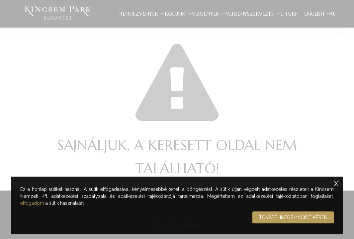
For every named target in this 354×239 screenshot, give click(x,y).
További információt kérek (293, 217)
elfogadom (32, 203)
